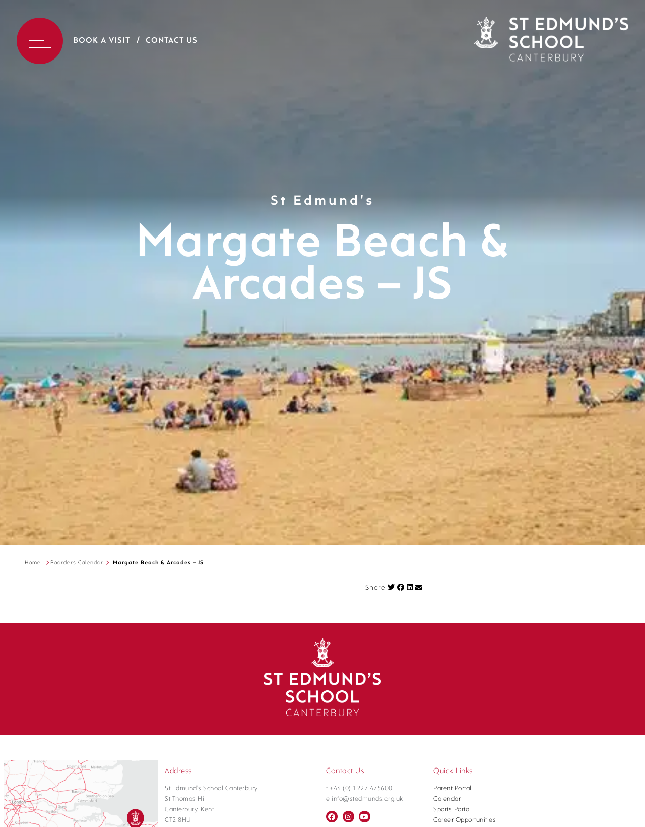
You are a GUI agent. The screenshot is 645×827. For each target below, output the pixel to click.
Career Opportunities (464, 820)
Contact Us (172, 41)
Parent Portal (452, 788)
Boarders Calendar (76, 563)
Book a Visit (101, 41)
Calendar (447, 799)
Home (33, 563)
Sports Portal (452, 809)
